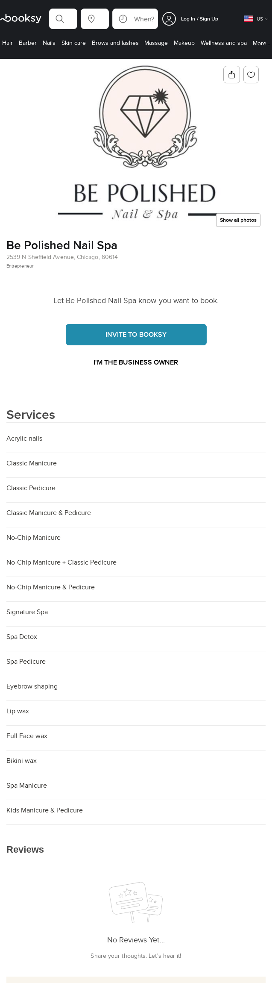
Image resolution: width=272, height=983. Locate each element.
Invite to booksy (136, 334)
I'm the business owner (136, 363)
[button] (63, 19)
